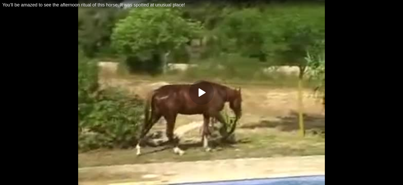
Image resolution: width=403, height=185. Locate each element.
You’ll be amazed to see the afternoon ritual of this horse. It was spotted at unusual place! (93, 4)
